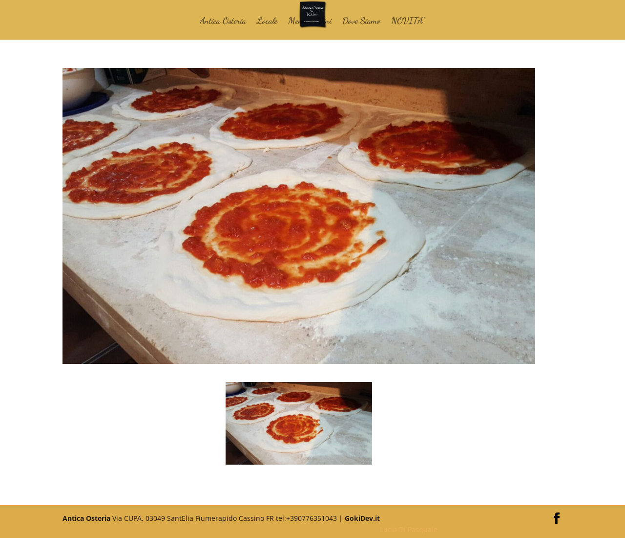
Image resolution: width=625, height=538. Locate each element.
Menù (297, 21)
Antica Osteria (223, 21)
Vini (324, 21)
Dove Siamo (361, 21)
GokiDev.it (362, 518)
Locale (267, 21)
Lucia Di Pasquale (409, 529)
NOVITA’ (407, 21)
